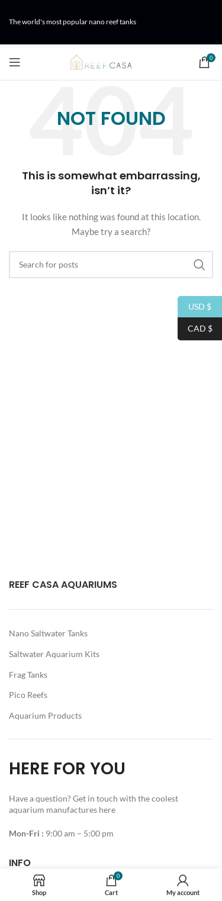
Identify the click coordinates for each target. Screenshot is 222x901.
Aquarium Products (45, 715)
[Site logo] (111, 61)
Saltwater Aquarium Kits (54, 654)
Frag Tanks (28, 675)
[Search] (111, 264)
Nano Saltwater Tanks (48, 633)
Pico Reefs (28, 695)
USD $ (194, 307)
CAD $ (195, 329)
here (108, 810)
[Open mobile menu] (15, 62)
